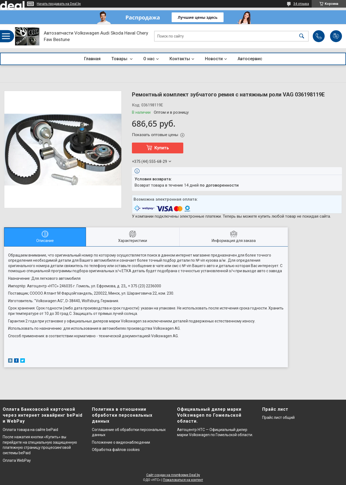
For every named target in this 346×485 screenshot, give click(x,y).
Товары (119, 58)
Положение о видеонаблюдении (121, 442)
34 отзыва (301, 4)
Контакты (179, 58)
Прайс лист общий (278, 417)
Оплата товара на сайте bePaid (30, 429)
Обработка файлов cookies (116, 449)
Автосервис (250, 58)
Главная (92, 58)
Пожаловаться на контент (183, 480)
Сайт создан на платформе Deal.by (173, 475)
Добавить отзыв (336, 36)
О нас (149, 58)
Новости (214, 58)
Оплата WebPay (17, 460)
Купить (161, 147)
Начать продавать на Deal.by (59, 4)
